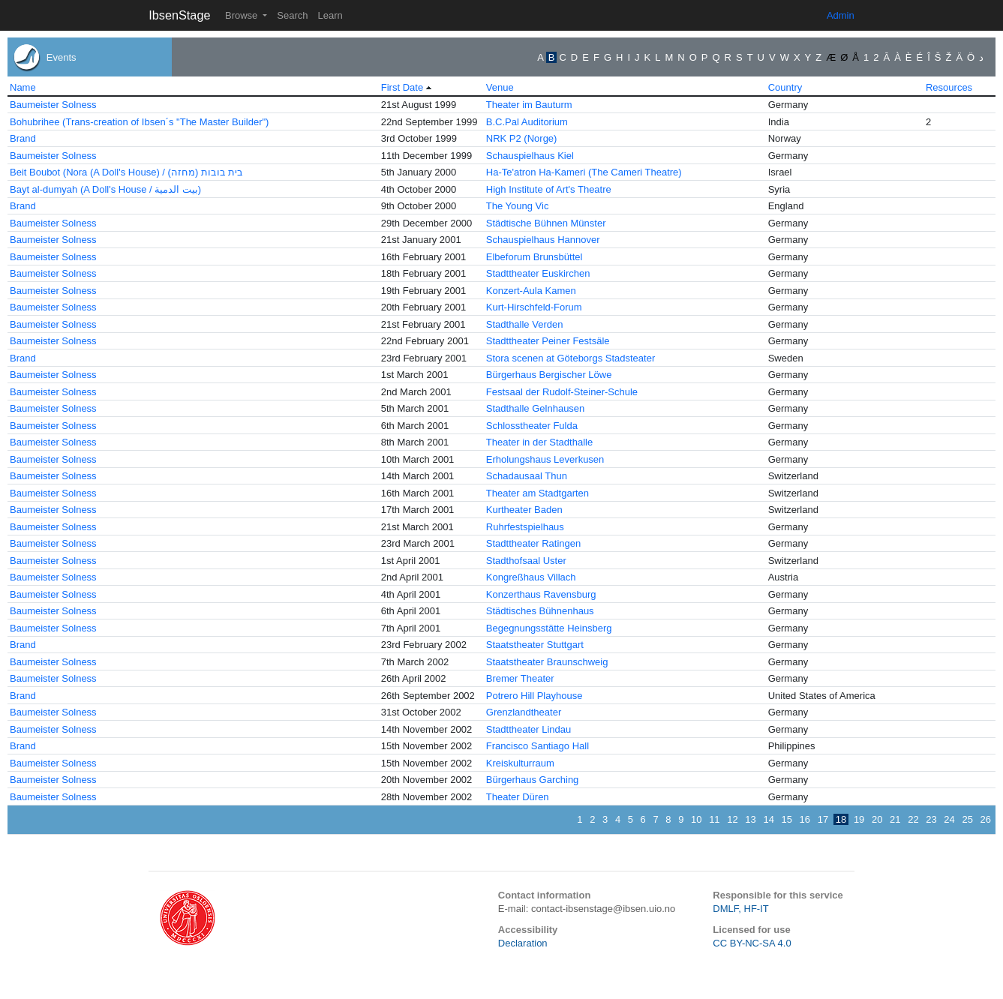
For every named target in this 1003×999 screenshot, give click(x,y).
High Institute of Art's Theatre (548, 189)
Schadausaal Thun (526, 476)
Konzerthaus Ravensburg (541, 594)
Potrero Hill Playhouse (534, 695)
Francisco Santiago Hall (537, 746)
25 (967, 819)
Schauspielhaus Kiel (530, 155)
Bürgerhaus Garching (532, 779)
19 (859, 819)
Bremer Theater (520, 678)
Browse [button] (242, 15)
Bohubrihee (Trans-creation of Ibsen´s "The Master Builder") (139, 122)
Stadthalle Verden (524, 324)
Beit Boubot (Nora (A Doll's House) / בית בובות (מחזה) (126, 172)
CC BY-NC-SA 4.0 (752, 943)
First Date (402, 87)
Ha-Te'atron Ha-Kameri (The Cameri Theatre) (584, 172)
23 (931, 819)
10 (696, 819)
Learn (329, 15)
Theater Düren (517, 796)
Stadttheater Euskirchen (538, 273)
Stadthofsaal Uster (526, 560)
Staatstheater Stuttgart (535, 644)
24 (949, 819)
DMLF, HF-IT (740, 908)
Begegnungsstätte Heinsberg (549, 628)
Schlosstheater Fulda (532, 425)
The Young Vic (517, 206)
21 (895, 819)
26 (985, 819)
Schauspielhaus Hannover (543, 239)
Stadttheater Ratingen (533, 543)
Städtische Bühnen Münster (546, 223)
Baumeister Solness (53, 104)
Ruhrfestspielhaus (525, 526)
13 (750, 819)
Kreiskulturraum (520, 763)
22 (913, 819)
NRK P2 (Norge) (521, 138)
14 (768, 819)
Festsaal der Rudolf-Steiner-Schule (562, 392)
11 (714, 819)
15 (787, 819)
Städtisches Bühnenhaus (540, 610)
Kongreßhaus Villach (531, 577)
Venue (500, 87)
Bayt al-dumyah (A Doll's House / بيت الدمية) (105, 189)
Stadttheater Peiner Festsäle (548, 340)
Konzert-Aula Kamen (531, 290)
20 (877, 819)
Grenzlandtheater (523, 712)
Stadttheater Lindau (528, 729)
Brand (23, 138)
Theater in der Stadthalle (539, 442)
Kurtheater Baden (524, 509)
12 (732, 819)
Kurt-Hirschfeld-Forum (534, 307)
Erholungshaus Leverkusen (545, 459)
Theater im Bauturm (529, 104)
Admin (840, 15)
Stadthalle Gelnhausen (535, 408)
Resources (949, 87)
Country (785, 87)
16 (805, 819)
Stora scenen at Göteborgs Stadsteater (570, 358)
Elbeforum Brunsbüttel (534, 256)
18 (841, 819)
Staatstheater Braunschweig (547, 662)
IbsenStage (179, 15)
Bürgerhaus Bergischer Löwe (549, 374)
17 (823, 819)
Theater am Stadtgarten (537, 493)
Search (292, 15)
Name (23, 87)
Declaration (523, 943)
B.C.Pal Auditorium (527, 122)
